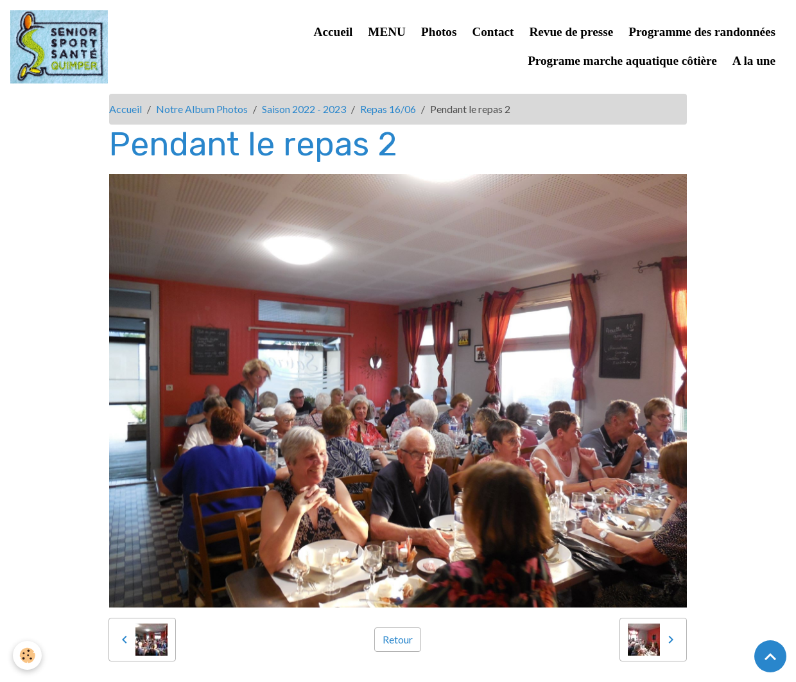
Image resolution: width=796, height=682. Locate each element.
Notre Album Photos (202, 109)
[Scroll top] (770, 656)
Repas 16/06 (388, 109)
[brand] (59, 46)
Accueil (333, 32)
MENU (387, 32)
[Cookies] (27, 655)
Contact (493, 32)
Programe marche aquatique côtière (622, 60)
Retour (398, 639)
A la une (753, 60)
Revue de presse (571, 32)
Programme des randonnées (701, 32)
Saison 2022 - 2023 (304, 109)
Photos (438, 32)
